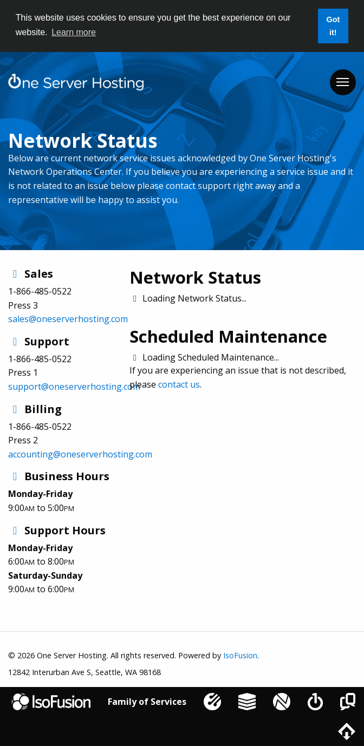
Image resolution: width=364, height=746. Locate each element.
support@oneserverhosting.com (74, 386)
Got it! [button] (333, 26)
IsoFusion (240, 655)
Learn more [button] (73, 32)
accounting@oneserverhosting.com (80, 454)
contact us (179, 384)
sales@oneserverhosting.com (68, 319)
